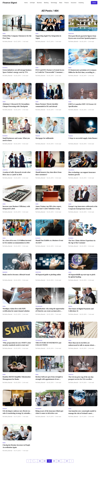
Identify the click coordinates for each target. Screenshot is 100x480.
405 (54, 461)
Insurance (73, 2)
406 (59, 461)
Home (26, 2)
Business (39, 2)
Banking (46, 2)
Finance (67, 2)
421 (67, 461)
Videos (94, 2)
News (60, 2)
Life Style (32, 2)
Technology (54, 2)
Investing (81, 2)
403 (45, 461)
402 (40, 461)
